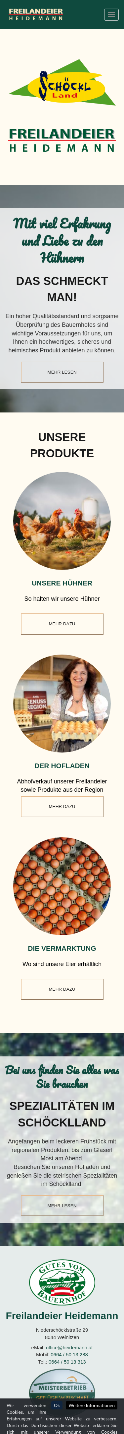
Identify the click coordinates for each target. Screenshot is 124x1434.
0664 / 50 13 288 (69, 1354)
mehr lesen (62, 372)
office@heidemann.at (69, 1347)
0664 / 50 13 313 (67, 1362)
